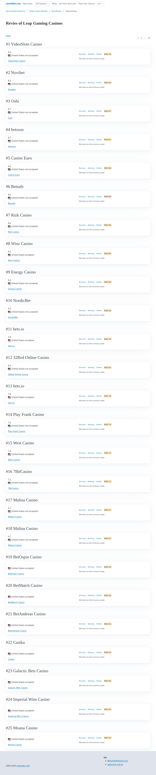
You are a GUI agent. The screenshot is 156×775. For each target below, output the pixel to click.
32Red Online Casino (18, 374)
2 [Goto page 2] (141, 38)
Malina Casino (15, 516)
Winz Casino (14, 260)
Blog (54, 3)
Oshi (10, 118)
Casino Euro (14, 175)
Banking (91, 54)
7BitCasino (13, 488)
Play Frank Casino (16, 431)
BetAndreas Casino (17, 630)
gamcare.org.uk (115, 764)
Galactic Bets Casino (18, 687)
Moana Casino (15, 744)
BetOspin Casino (16, 573)
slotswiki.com (23, 765)
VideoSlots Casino (16, 61)
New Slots (28, 3)
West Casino (14, 459)
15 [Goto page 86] (149, 38)
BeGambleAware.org (117, 760)
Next (8, 35)
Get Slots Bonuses (67, 3)
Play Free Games (86, 3)
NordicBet (13, 317)
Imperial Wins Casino (18, 716)
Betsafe (11, 203)
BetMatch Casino (16, 602)
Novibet (12, 89)
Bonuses (82, 54)
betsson (12, 146)
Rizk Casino (13, 232)
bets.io (11, 346)
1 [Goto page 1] (138, 38)
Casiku (11, 659)
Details (99, 54)
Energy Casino (15, 288)
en (99, 3)
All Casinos (41, 3)
